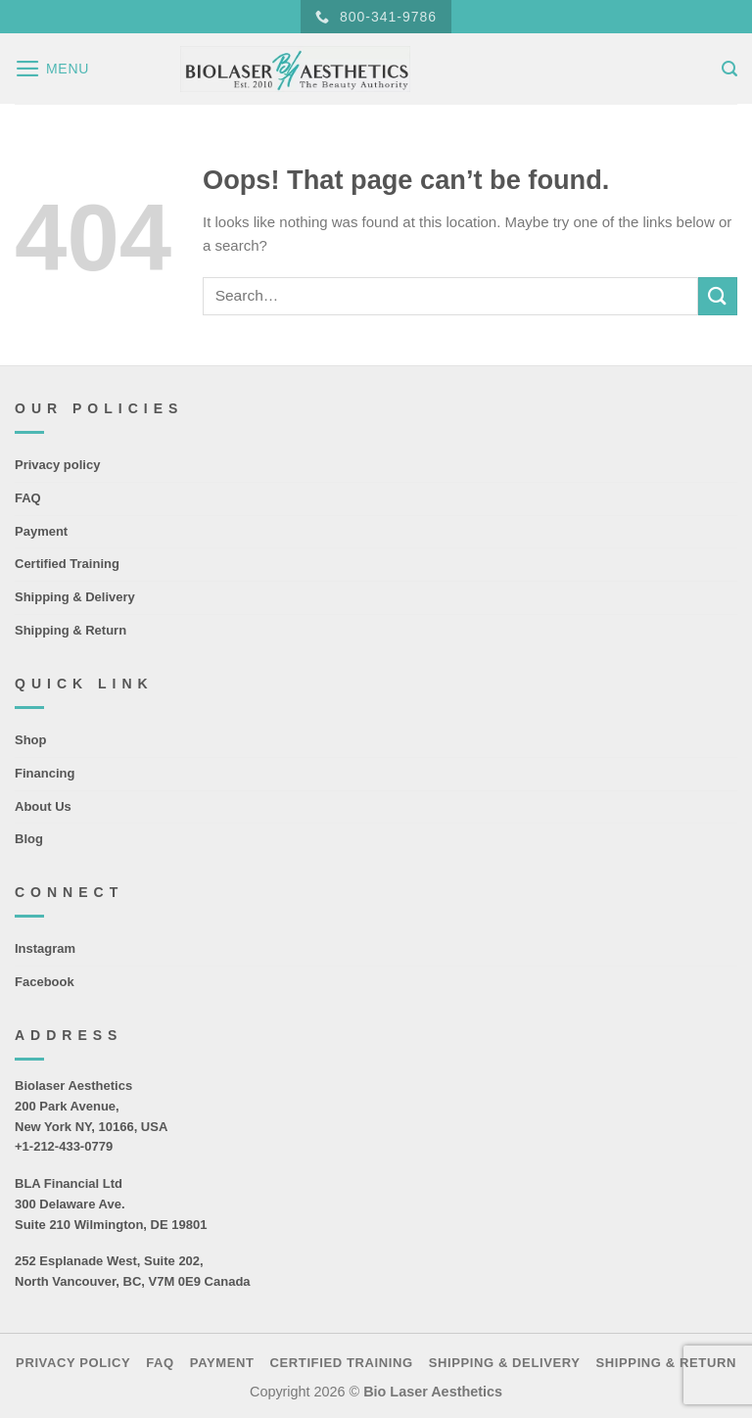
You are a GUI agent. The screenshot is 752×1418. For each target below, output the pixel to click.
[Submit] (717, 296)
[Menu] (52, 68)
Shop (31, 740)
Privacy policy (57, 464)
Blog (29, 838)
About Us (43, 806)
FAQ (28, 498)
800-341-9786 (376, 17)
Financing (44, 773)
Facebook (44, 981)
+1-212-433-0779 (64, 1146)
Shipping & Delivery (75, 597)
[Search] (729, 69)
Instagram (45, 948)
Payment (41, 531)
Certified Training (67, 563)
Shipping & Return (70, 630)
